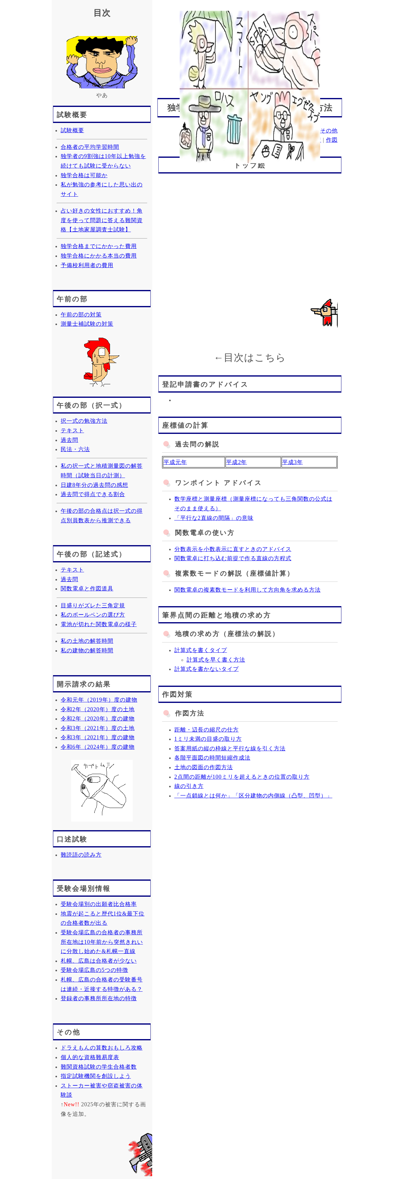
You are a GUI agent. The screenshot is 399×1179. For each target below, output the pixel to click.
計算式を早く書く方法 (216, 660)
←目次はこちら (250, 357)
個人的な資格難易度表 (90, 1057)
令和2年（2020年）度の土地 (98, 709)
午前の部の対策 (81, 315)
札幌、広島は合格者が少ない (99, 961)
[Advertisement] (250, 49)
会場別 (306, 131)
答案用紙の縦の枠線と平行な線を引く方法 (230, 748)
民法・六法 (75, 449)
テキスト (72, 430)
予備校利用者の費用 (87, 265)
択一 (254, 131)
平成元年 (175, 462)
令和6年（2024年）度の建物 (98, 747)
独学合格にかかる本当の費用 (99, 256)
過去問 (69, 440)
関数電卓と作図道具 (87, 588)
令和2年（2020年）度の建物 (98, 719)
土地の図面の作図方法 (203, 767)
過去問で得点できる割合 (93, 494)
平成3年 (292, 462)
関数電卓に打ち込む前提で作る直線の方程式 (232, 558)
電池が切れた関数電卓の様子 (99, 624)
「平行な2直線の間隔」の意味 (214, 518)
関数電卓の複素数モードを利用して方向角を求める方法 (247, 590)
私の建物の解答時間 (87, 650)
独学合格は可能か (84, 175)
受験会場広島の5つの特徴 (94, 970)
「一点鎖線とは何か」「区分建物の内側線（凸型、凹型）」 (253, 796)
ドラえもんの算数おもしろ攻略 (102, 1048)
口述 (287, 131)
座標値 (278, 140)
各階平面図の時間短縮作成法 (212, 758)
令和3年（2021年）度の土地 (98, 728)
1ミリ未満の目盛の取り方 (208, 739)
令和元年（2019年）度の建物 (99, 700)
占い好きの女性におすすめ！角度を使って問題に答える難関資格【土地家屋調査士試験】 (102, 220)
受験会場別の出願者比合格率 (99, 904)
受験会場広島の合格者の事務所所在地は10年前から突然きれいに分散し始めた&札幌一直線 (102, 941)
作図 (332, 140)
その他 (329, 131)
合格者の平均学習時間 (90, 147)
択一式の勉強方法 (84, 421)
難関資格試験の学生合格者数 (99, 1067)
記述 (270, 131)
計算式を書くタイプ (200, 650)
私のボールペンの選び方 (93, 615)
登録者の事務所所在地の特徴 (99, 998)
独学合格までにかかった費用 (99, 246)
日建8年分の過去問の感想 (94, 485)
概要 (237, 131)
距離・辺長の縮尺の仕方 (206, 730)
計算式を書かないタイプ (206, 669)
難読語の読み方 (81, 855)
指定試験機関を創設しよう (96, 1076)
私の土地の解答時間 (87, 641)
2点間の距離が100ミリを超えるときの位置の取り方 (242, 777)
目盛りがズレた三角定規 (93, 605)
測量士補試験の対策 (87, 324)
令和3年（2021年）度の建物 (98, 737)
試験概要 (72, 130)
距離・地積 (306, 140)
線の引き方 (189, 786)
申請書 (256, 140)
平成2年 (236, 462)
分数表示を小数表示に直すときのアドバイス (232, 549)
